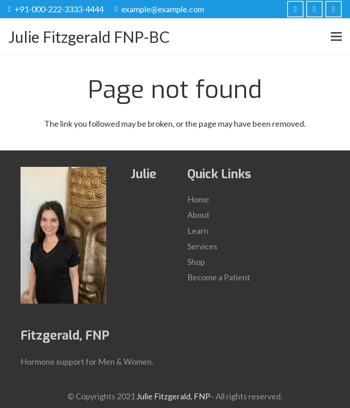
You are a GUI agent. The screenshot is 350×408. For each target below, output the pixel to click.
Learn (197, 231)
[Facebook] (295, 9)
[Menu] (336, 36)
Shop (196, 262)
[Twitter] (314, 9)
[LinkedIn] (333, 9)
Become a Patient (218, 277)
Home (198, 199)
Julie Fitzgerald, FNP (173, 396)
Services (202, 246)
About (198, 215)
